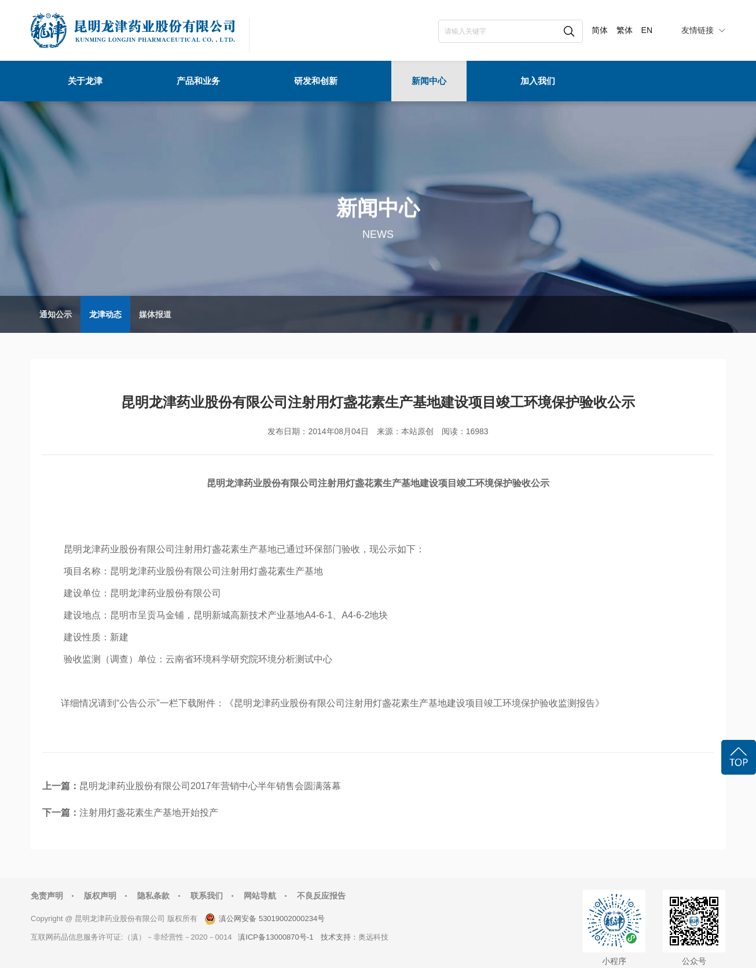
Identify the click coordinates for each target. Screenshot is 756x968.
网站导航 (260, 895)
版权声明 (100, 895)
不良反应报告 (321, 895)
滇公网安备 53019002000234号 (272, 918)
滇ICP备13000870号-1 (275, 937)
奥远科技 (373, 937)
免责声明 (47, 895)
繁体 (624, 30)
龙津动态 (105, 314)
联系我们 (206, 895)
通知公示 (55, 314)
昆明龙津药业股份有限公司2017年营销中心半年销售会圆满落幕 (210, 786)
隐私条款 (153, 895)
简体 (600, 30)
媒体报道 (155, 314)
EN (646, 30)
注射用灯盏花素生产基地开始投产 (148, 812)
